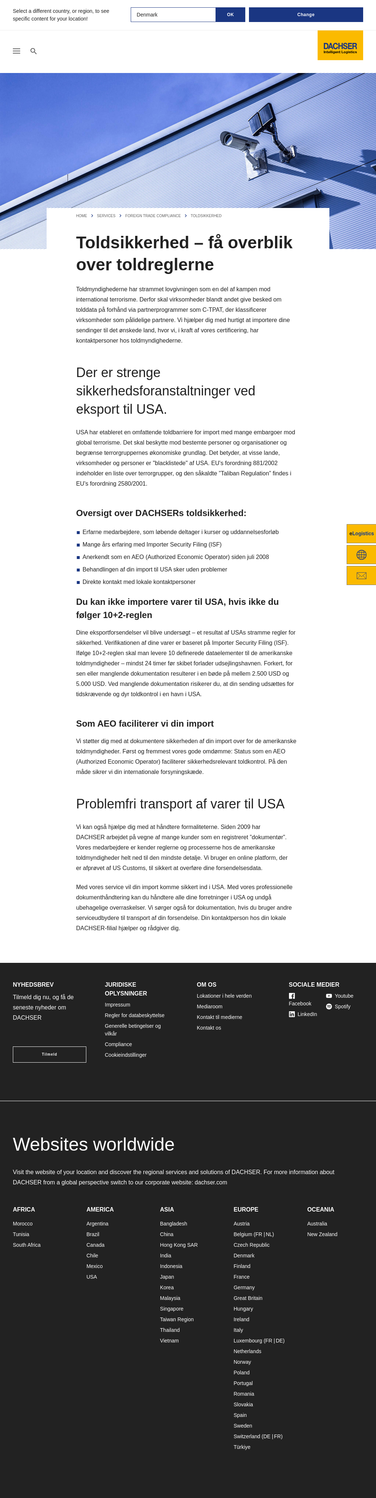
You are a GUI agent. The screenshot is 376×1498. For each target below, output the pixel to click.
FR (258, 1234)
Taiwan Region (177, 1319)
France (242, 1277)
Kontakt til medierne (219, 1017)
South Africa (27, 1245)
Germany (244, 1287)
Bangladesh (173, 1224)
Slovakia (243, 1404)
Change (306, 14)
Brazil (92, 1234)
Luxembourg (248, 1341)
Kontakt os (209, 1028)
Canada (95, 1245)
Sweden (243, 1426)
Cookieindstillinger (126, 1055)
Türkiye (242, 1447)
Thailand (170, 1330)
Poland (242, 1372)
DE (279, 1341)
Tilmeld (49, 1054)
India (165, 1255)
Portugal (243, 1383)
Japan (167, 1277)
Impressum (117, 1005)
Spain (240, 1415)
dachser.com (211, 1182)
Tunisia (21, 1234)
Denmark (244, 1255)
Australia (317, 1224)
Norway (242, 1362)
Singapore (172, 1309)
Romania (244, 1394)
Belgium (243, 1234)
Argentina (97, 1224)
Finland (242, 1266)
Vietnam (169, 1341)
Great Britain (248, 1298)
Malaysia (170, 1298)
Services (106, 216)
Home (81, 216)
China (167, 1234)
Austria (242, 1224)
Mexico (94, 1266)
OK (230, 14)
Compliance (118, 1044)
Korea (167, 1287)
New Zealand (322, 1234)
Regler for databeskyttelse (135, 1015)
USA (91, 1277)
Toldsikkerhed (206, 216)
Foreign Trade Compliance (153, 216)
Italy (238, 1330)
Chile (92, 1255)
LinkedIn (303, 1014)
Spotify (338, 1006)
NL (269, 1234)
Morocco (23, 1224)
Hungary (243, 1309)
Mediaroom (210, 1006)
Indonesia (171, 1266)
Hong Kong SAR (179, 1245)
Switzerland (247, 1436)
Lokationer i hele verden (224, 996)
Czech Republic (252, 1245)
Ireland (241, 1319)
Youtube (340, 996)
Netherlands (247, 1351)
